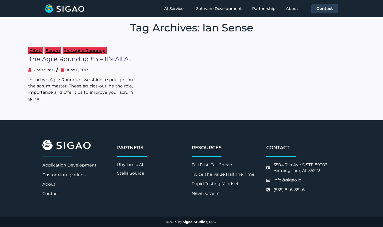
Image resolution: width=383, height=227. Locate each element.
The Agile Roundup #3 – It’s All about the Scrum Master (81, 59)
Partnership (263, 8)
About (292, 8)
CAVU (36, 50)
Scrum (53, 50)
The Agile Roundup (85, 50)
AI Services (175, 8)
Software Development (219, 8)
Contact (325, 8)
